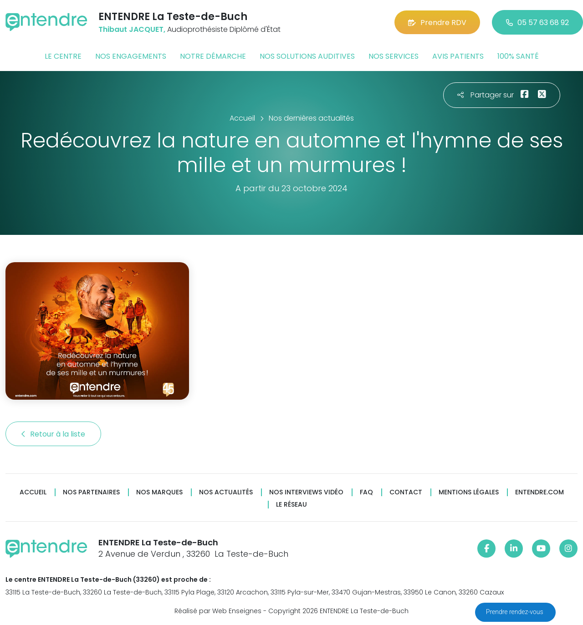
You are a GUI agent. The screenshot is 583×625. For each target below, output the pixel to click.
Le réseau (291, 504)
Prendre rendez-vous (515, 611)
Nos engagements (130, 56)
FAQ (366, 492)
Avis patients (458, 56)
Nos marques (159, 492)
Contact (405, 492)
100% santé (518, 56)
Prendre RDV (437, 22)
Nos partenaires (91, 492)
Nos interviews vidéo (306, 492)
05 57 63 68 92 (537, 22)
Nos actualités (226, 492)
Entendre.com (539, 492)
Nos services (393, 56)
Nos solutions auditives (307, 56)
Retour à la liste (53, 434)
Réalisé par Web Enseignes (217, 610)
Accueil (33, 492)
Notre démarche (213, 56)
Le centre (63, 56)
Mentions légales (469, 492)
